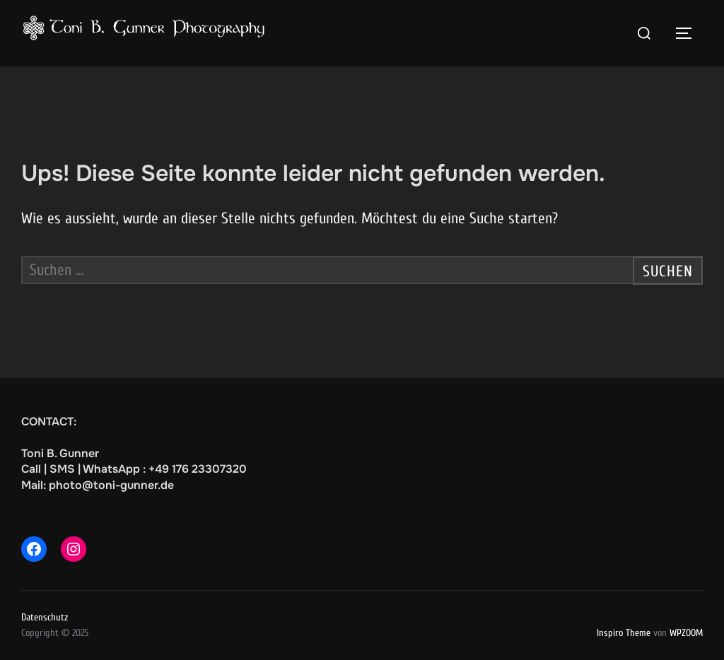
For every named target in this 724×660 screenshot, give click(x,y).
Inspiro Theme (623, 633)
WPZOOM (686, 633)
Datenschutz (44, 617)
